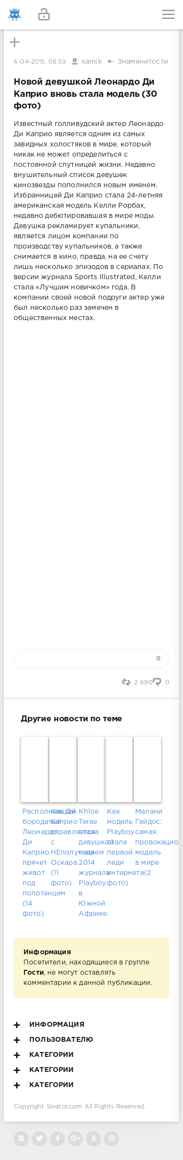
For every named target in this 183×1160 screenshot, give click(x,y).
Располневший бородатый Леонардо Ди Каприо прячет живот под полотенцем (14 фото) (35, 863)
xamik (91, 62)
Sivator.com (64, 1106)
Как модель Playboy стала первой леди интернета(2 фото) (119, 847)
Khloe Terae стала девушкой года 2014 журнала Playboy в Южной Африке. (91, 863)
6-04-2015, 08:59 (40, 62)
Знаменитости (143, 62)
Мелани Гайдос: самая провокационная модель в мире (148, 837)
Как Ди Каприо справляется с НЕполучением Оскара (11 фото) (63, 847)
